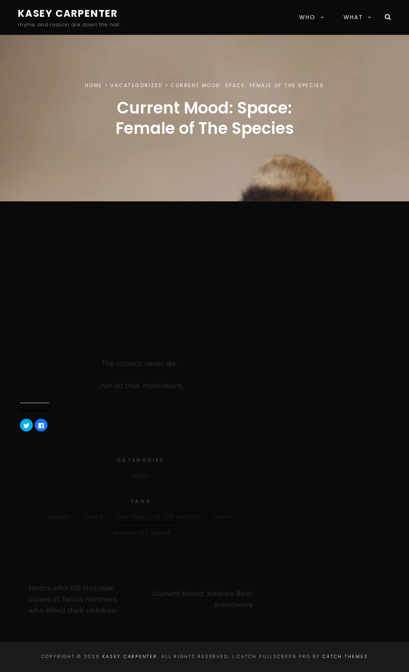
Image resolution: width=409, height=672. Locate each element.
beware (59, 517)
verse (140, 476)
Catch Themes (345, 656)
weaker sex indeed (142, 533)
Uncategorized (136, 85)
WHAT (357, 17)
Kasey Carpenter (68, 13)
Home (93, 85)
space (94, 517)
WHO (312, 17)
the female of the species (159, 517)
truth (223, 517)
